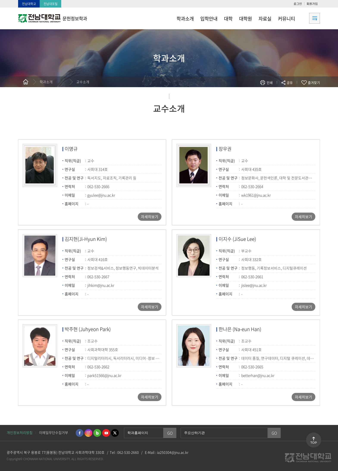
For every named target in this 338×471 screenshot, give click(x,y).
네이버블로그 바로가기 (97, 433)
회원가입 (312, 3)
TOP (313, 443)
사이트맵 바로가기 (309, 18)
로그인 (298, 3)
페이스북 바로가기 (79, 433)
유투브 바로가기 (106, 433)
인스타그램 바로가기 (88, 433)
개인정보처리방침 (20, 432)
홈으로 (25, 81)
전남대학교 (29, 4)
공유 (290, 82)
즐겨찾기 (314, 82)
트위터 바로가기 (115, 433)
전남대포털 (51, 4)
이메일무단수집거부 (53, 432)
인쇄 (270, 82)
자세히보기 (149, 216)
